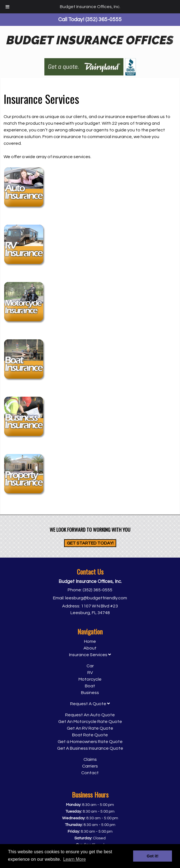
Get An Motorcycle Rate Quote (90, 721)
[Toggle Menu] (7, 6)
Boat (90, 686)
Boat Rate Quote (90, 735)
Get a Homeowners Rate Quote (90, 741)
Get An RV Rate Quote (90, 728)
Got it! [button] (152, 856)
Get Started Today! (90, 543)
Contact (90, 773)
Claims (90, 759)
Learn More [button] (74, 859)
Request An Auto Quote (90, 715)
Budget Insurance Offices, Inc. (90, 6)
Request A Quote (90, 704)
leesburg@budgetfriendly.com (96, 598)
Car (90, 666)
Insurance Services (90, 655)
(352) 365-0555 (97, 590)
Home (90, 641)
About (90, 648)
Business (90, 692)
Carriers (90, 766)
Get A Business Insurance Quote (90, 748)
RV (90, 672)
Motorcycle (90, 679)
